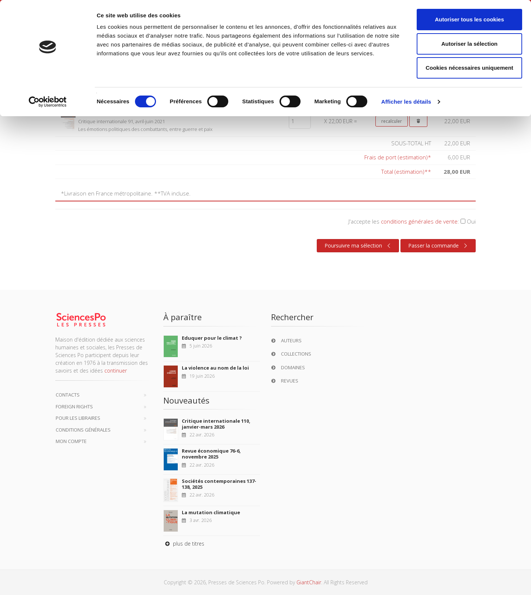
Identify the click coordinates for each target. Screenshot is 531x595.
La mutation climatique (211, 512)
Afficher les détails (406, 101)
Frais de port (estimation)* (397, 157)
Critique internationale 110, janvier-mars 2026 (216, 424)
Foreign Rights (74, 406)
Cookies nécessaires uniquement (469, 68)
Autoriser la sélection (469, 44)
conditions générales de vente (419, 221)
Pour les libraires (78, 418)
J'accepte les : (412, 221)
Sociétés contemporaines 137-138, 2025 (219, 484)
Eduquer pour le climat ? (212, 338)
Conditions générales (83, 429)
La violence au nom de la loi (215, 367)
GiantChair (308, 582)
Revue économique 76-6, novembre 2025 (211, 453)
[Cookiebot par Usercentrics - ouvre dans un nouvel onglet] (47, 101)
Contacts (68, 394)
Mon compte (71, 441)
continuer (115, 370)
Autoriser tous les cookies (469, 19)
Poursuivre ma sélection (358, 245)
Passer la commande (438, 245)
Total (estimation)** (406, 171)
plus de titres (183, 543)
